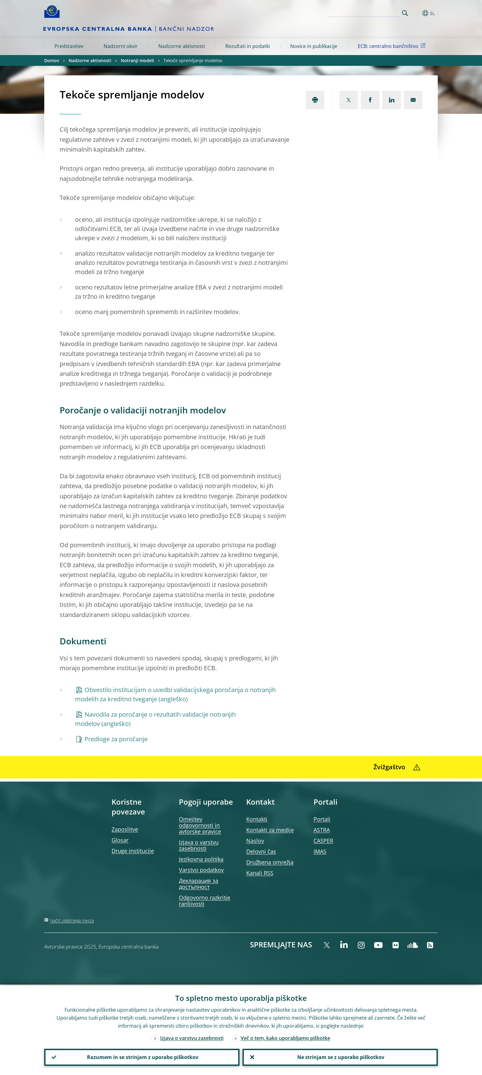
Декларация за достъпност (198, 883)
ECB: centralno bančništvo (393, 46)
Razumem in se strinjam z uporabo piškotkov (142, 1056)
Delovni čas (261, 851)
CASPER (323, 840)
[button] (416, 13)
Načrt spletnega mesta (72, 920)
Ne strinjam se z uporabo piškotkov (340, 1056)
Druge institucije (133, 850)
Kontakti (256, 819)
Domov (51, 60)
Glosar (120, 840)
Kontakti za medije (270, 830)
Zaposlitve (125, 829)
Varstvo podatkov (201, 870)
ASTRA (322, 830)
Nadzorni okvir (121, 46)
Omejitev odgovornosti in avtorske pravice (200, 825)
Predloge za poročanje (116, 739)
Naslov (255, 840)
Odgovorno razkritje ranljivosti (204, 900)
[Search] (369, 12)
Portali (322, 819)
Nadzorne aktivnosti (181, 46)
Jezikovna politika (201, 859)
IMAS (320, 851)
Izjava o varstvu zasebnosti (199, 845)
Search (405, 13)
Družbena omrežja (270, 862)
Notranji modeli (137, 60)
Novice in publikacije (313, 46)
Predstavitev (68, 46)
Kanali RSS (259, 873)
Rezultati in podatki (247, 46)
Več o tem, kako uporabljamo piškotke (285, 1037)
